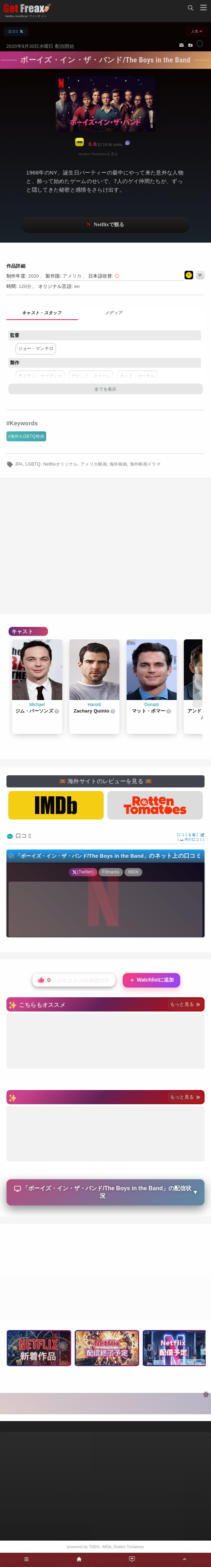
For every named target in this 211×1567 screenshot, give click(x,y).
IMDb (107, 1547)
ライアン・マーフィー (40, 376)
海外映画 (118, 464)
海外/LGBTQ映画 (27, 436)
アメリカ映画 (93, 464)
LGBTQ (32, 464)
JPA (19, 464)
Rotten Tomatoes (129, 1547)
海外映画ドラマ (145, 464)
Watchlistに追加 (151, 980)
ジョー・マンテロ (36, 348)
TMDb (94, 1547)
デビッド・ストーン (91, 376)
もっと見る (185, 1004)
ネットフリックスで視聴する (105, 225)
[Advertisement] (105, 1251)
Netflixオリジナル (60, 464)
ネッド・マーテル (137, 376)
